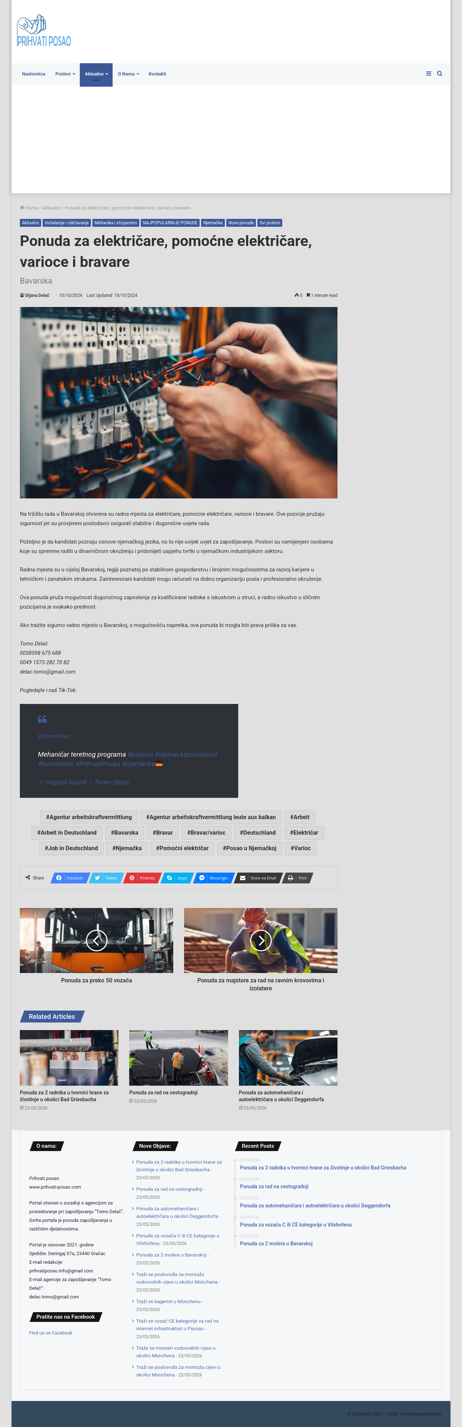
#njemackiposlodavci (185, 754)
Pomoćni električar (184, 848)
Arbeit (301, 817)
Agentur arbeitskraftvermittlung (90, 817)
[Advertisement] (231, 139)
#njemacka (142, 764)
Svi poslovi (270, 222)
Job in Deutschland (73, 848)
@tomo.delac (54, 736)
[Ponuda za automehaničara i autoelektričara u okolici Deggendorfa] (288, 1058)
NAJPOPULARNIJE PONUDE (170, 222)
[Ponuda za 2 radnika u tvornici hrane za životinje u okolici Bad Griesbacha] (69, 1058)
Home (29, 208)
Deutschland (259, 832)
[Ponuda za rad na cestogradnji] (178, 1058)
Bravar (164, 832)
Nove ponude (241, 222)
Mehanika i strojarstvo (116, 222)
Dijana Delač (37, 295)
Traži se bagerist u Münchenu (168, 1301)
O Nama (126, 74)
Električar (305, 832)
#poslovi (140, 754)
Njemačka (213, 222)
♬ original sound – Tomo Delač (84, 782)
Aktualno (94, 74)
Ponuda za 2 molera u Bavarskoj (171, 1255)
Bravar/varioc (208, 832)
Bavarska (126, 832)
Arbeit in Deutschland (69, 832)
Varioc (302, 848)
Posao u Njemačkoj (251, 848)
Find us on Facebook (50, 1333)
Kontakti (157, 74)
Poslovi (63, 74)
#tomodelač (56, 764)
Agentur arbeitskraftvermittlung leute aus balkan (213, 817)
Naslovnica (33, 74)
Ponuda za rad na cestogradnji (163, 1092)
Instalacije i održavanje (66, 222)
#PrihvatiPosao (97, 764)
